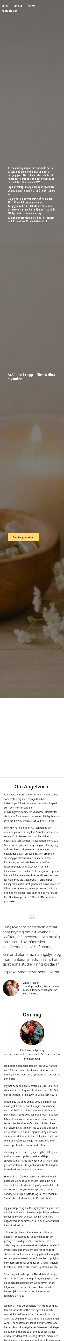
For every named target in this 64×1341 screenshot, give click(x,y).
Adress (31, 6)
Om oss (17, 6)
